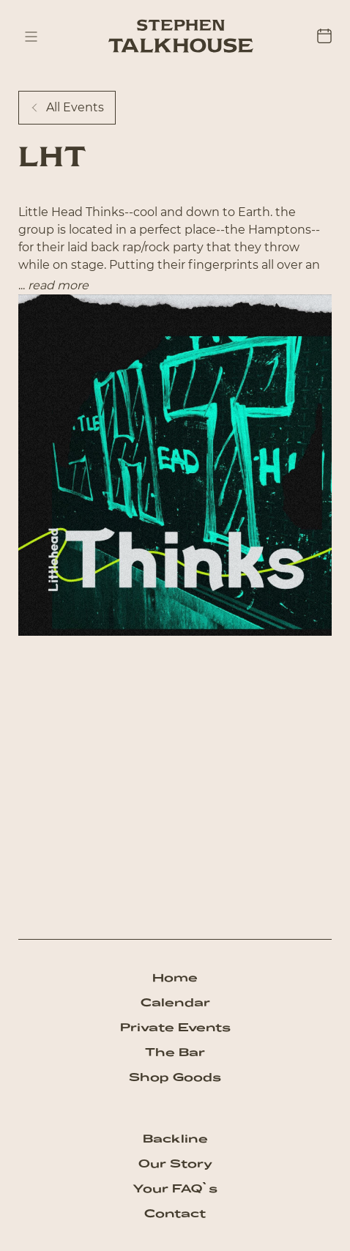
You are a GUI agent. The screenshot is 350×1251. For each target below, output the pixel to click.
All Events (67, 107)
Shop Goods (175, 1077)
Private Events (175, 1027)
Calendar (175, 1002)
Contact (175, 1213)
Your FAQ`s (175, 1188)
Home (175, 977)
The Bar (175, 1052)
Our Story (175, 1163)
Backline (175, 1138)
